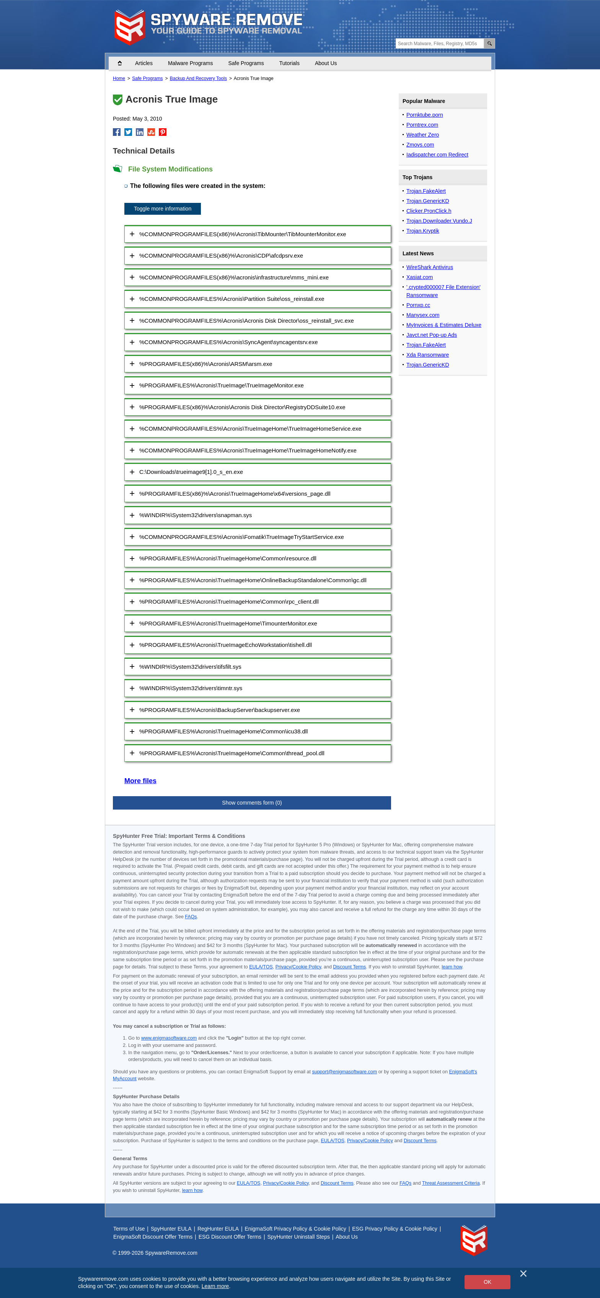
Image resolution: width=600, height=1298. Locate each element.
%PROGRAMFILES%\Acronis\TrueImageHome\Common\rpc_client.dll (229, 601)
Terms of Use (129, 1229)
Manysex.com (422, 315)
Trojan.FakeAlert (426, 191)
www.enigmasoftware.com (169, 1038)
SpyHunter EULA (171, 1229)
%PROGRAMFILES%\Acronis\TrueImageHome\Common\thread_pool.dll (231, 753)
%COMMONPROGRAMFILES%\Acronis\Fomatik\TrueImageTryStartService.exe (241, 537)
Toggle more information (162, 209)
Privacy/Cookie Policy (298, 967)
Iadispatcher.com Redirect (437, 155)
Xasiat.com (419, 277)
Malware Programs (190, 63)
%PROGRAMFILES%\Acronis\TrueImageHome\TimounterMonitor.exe (228, 623)
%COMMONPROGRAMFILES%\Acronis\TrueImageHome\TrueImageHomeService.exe (250, 428)
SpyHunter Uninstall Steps (298, 1237)
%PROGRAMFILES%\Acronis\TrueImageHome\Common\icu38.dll (223, 731)
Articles (144, 63)
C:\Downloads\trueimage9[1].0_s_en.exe (191, 472)
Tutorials (289, 63)
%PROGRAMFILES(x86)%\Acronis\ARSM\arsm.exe (205, 364)
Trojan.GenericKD (427, 201)
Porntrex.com (422, 125)
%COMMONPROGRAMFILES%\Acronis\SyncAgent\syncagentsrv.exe (228, 342)
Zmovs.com (420, 145)
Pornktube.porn (424, 115)
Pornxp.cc (418, 305)
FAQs (191, 916)
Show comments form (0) (252, 803)
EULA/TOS (261, 967)
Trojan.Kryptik (422, 231)
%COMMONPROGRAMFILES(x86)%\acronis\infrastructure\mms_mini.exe (234, 277)
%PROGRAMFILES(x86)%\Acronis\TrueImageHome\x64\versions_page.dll (235, 493)
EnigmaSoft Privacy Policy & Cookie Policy (295, 1229)
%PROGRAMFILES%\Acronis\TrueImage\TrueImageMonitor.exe (221, 385)
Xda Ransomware (427, 355)
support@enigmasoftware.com (344, 1071)
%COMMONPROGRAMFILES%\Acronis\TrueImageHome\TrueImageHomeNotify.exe (248, 450)
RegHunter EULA (218, 1229)
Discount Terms (349, 967)
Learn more (215, 1286)
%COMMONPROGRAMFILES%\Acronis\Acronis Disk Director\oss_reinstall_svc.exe (246, 320)
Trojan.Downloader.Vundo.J (439, 221)
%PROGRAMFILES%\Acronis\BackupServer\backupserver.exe (219, 710)
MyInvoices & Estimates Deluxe (443, 325)
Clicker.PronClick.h (428, 211)
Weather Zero (422, 135)
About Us (326, 63)
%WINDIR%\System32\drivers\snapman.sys (195, 515)
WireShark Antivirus (429, 267)
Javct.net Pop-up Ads (431, 335)
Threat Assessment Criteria (451, 1183)
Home (123, 63)
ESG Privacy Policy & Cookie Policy (394, 1229)
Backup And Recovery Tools (198, 78)
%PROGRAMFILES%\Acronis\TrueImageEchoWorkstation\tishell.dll (225, 645)
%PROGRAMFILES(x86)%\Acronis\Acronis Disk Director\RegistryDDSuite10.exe (242, 407)
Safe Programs (246, 63)
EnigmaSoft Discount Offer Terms (152, 1237)
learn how (452, 967)
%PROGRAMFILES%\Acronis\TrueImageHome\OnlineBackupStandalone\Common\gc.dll (253, 580)
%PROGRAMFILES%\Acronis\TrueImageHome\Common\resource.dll (227, 558)
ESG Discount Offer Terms (230, 1237)
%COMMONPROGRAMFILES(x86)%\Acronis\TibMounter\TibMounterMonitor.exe (242, 234)
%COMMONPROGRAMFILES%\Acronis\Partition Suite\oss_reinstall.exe (231, 299)
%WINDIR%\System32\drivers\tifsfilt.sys (190, 666)
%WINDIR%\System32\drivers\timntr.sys (190, 688)
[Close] (523, 1273)
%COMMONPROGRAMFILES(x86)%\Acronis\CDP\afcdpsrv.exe (221, 255)
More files (140, 781)
